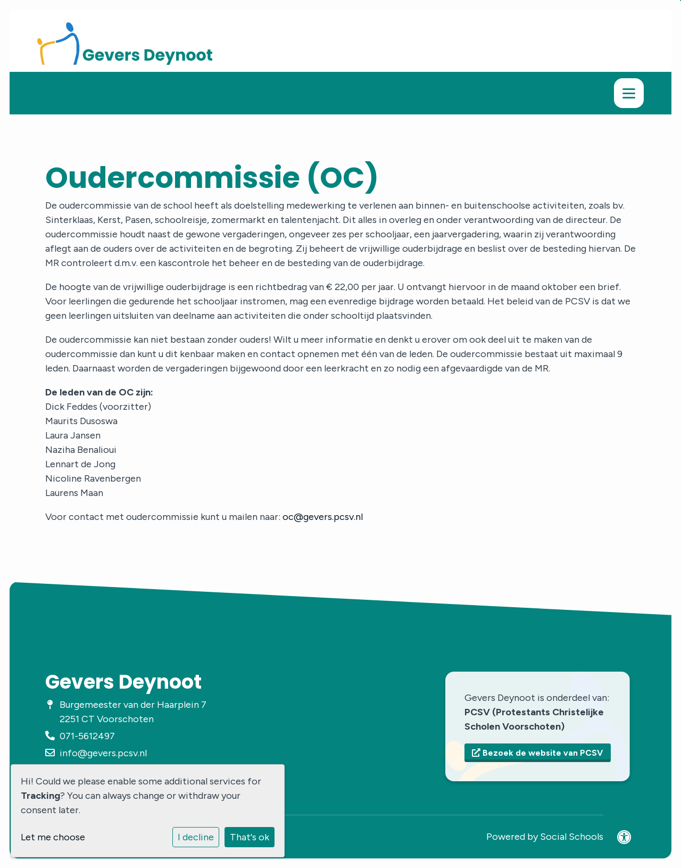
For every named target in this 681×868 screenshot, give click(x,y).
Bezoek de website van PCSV (537, 753)
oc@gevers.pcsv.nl (323, 517)
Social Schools (571, 836)
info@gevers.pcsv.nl (103, 753)
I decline (196, 837)
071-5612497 (87, 736)
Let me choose (53, 837)
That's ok (249, 837)
